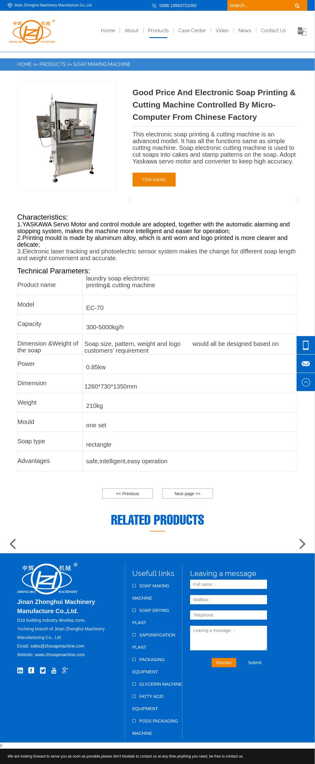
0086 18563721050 (178, 5)
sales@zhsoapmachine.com (57, 646)
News (244, 30)
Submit (254, 662)
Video (222, 30)
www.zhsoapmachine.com (60, 654)
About (131, 30)
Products (158, 30)
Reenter (224, 662)
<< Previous (127, 493)
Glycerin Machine (157, 684)
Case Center (192, 30)
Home (24, 64)
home (108, 30)
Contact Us (273, 30)
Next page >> (187, 493)
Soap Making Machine (102, 64)
